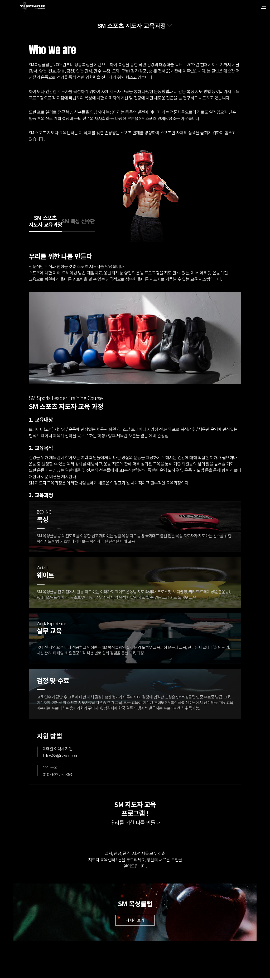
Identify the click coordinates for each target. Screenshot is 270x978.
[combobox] (135, 26)
